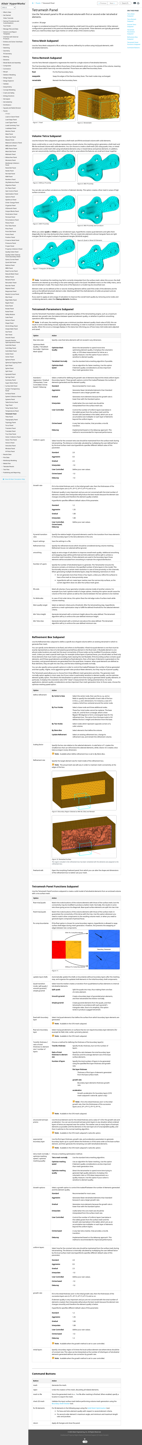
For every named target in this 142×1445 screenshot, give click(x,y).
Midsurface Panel (11, 157)
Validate (6, 84)
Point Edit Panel (10, 231)
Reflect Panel (9, 277)
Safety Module (10, 314)
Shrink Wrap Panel (11, 326)
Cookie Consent (103, 1435)
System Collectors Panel (13, 396)
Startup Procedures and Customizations (11, 22)
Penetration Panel (11, 214)
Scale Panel (9, 317)
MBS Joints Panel (10, 146)
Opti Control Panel (11, 191)
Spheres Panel (10, 360)
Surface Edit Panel (11, 386)
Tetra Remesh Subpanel (131, 20)
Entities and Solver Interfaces (12, 42)
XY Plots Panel (10, 451)
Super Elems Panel (11, 383)
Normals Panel (10, 174)
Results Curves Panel (12, 294)
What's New (7, 12)
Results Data (7, 454)
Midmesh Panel (10, 154)
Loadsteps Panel (10, 128)
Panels (5, 111)
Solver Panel (9, 357)
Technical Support (91, 1435)
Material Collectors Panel (13, 143)
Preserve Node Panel (12, 240)
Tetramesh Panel (10, 414)
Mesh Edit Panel (10, 151)
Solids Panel (9, 354)
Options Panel (10, 197)
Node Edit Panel (10, 168)
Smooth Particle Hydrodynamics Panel (12, 341)
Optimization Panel (11, 194)
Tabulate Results (8, 466)
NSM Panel (8, 176)
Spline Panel (9, 368)
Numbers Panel (10, 179)
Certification (7, 105)
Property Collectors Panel (13, 249)
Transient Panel (10, 428)
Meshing (6, 57)
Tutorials (8, 18)
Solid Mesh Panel (11, 351)
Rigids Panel (9, 303)
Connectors (7, 69)
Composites (7, 66)
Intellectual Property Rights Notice (72, 1435)
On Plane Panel (10, 188)
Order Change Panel (12, 202)
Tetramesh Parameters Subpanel (131, 32)
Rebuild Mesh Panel (11, 274)
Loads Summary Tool (12, 125)
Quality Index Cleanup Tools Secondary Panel (12, 256)
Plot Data (6, 457)
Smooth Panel (10, 337)
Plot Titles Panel (10, 226)
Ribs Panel (8, 297)
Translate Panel (10, 431)
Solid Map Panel (10, 348)
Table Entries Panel (11, 402)
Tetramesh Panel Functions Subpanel (133, 43)
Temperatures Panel (12, 411)
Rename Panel (10, 280)
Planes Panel (9, 223)
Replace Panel (10, 288)
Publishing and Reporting (11, 472)
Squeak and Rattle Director (12, 108)
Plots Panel (9, 228)
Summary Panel (10, 380)
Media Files (7, 463)
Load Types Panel (11, 122)
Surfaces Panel (10, 393)
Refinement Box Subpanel (132, 38)
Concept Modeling (9, 90)
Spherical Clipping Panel (13, 362)
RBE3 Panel (9, 268)
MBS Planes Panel (11, 148)
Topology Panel (10, 422)
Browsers (6, 45)
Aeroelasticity (7, 102)
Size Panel (8, 332)
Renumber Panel (10, 283)
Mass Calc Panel (10, 137)
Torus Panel (9, 425)
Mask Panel (9, 134)
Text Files (6, 469)
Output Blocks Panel (12, 211)
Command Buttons (133, 48)
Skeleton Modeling (9, 75)
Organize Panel (10, 205)
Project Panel (9, 246)
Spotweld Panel (10, 374)
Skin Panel (8, 335)
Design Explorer (8, 81)
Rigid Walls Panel (11, 300)
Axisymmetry (7, 87)
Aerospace (6, 99)
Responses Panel (10, 291)
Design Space (7, 78)
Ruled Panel (9, 311)
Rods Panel (9, 306)
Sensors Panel (10, 320)
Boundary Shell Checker (61, 1403)
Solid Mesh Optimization (97, 1408)
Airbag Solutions (8, 96)
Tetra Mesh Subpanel (131, 15)
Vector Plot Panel (11, 440)
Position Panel (10, 237)
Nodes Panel (9, 171)
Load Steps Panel (11, 120)
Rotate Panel (9, 309)
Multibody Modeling (10, 460)
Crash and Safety (8, 93)
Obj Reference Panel (12, 182)
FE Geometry (7, 54)
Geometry (6, 51)
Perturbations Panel (12, 220)
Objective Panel (10, 185)
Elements (6, 60)
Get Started (7, 15)
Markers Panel (10, 131)
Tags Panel (8, 405)
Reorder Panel (10, 285)
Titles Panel (9, 417)
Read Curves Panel (11, 271)
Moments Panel (10, 160)
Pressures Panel (10, 243)
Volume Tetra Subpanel (131, 25)
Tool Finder (7, 26)
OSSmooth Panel (11, 208)
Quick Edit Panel (10, 262)
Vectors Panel (9, 443)
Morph (5, 72)
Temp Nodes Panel (11, 408)
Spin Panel (8, 365)
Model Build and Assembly (12, 63)
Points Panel (9, 234)
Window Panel (10, 448)
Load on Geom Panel (12, 117)
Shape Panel (9, 323)
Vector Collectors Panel (13, 437)
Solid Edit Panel (10, 345)
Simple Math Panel (11, 329)
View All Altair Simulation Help (15, 479)
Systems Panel (10, 399)
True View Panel (10, 434)
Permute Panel (10, 217)
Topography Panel (11, 420)
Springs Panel (10, 377)
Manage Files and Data (10, 29)
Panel (10, 200)
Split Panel (8, 371)
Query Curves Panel (12, 259)
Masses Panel (9, 140)
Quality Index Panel (11, 252)
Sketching (6, 48)
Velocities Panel (10, 446)
